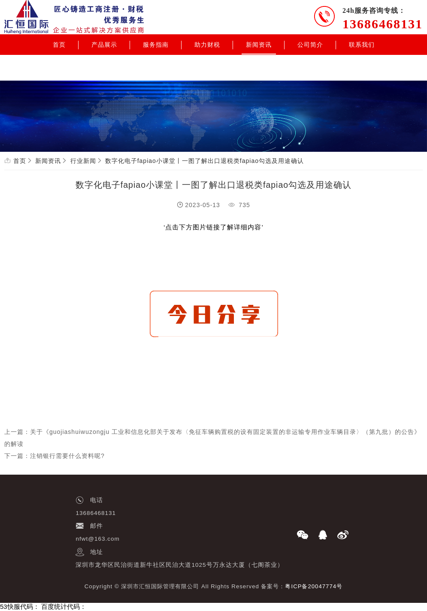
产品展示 (104, 44)
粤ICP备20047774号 (313, 586)
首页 (59, 44)
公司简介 (310, 44)
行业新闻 (83, 160)
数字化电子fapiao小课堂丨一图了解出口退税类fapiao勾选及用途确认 (204, 160)
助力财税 (207, 44)
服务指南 (156, 44)
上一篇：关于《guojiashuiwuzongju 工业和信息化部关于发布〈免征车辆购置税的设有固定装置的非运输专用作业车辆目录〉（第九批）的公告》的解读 (212, 437)
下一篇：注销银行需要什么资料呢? (54, 455)
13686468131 (382, 24)
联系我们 (362, 44)
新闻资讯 (259, 44)
